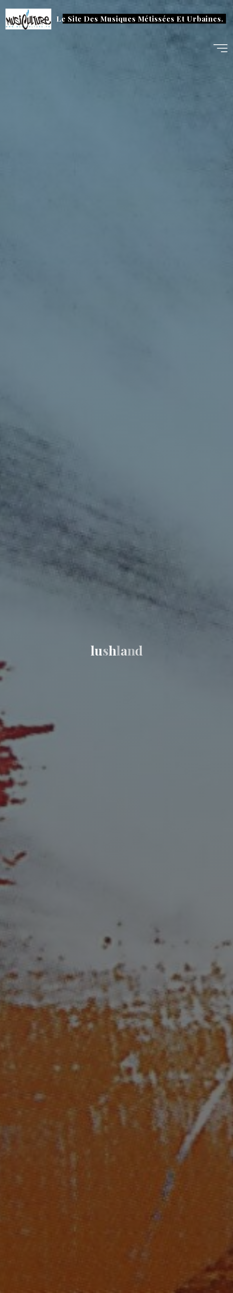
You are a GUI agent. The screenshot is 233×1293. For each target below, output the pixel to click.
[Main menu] (220, 48)
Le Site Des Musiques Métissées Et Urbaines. (140, 19)
